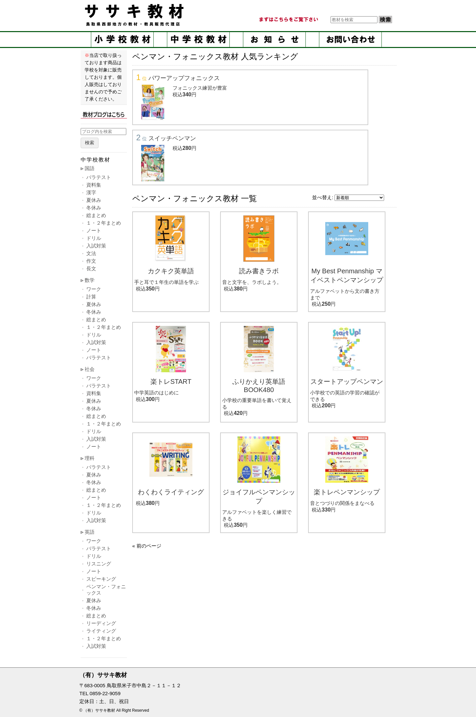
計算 (91, 296)
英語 (90, 532)
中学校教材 (198, 39)
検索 (89, 142)
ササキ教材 (135, 14)
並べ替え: (322, 197)
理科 (90, 458)
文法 (91, 253)
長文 (91, 268)
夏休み (93, 200)
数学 (90, 280)
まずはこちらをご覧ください (288, 19)
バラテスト (98, 177)
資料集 (93, 185)
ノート (93, 230)
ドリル (93, 238)
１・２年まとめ (103, 223)
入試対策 (96, 245)
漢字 (91, 192)
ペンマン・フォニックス (106, 590)
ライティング (101, 631)
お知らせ (274, 39)
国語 (90, 168)
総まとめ (96, 215)
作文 (91, 261)
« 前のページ (146, 546)
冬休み (93, 207)
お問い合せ (350, 39)
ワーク (93, 289)
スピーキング (101, 579)
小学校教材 (122, 39)
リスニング (98, 563)
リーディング (101, 623)
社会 (90, 369)
